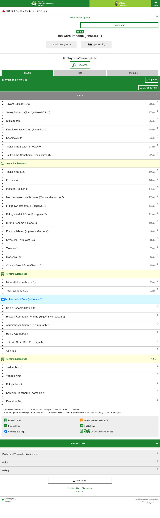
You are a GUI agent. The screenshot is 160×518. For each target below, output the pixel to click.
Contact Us (73, 488)
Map (80, 72)
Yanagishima (13, 375)
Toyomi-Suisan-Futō (18, 103)
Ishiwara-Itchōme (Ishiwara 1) (21, 299)
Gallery (80, 469)
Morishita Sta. (14, 257)
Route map (119, 25)
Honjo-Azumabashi (17, 333)
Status (27, 72)
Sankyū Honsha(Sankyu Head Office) (28, 112)
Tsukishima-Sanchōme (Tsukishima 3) (28, 155)
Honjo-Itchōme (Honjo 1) (20, 308)
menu (155, 3)
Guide (80, 461)
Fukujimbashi (14, 384)
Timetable (133, 72)
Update (153, 79)
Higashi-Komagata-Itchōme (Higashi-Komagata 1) (35, 316)
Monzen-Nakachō (16, 188)
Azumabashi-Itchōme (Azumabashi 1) (28, 325)
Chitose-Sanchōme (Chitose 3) (24, 265)
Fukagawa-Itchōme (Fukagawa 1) (26, 205)
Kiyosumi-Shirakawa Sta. (21, 240)
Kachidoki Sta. (14, 138)
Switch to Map (150, 87)
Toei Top (80, 491)
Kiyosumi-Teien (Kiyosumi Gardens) (27, 231)
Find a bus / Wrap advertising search (80, 453)
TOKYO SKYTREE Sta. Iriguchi (24, 342)
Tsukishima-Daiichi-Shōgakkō (23, 146)
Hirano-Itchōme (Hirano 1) (21, 222)
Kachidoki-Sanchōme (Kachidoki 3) (27, 129)
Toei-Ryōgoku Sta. (17, 290)
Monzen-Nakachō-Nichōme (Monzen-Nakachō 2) (35, 197)
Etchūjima (12, 180)
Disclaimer (87, 488)
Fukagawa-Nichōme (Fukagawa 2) (26, 214)
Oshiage (11, 350)
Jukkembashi (14, 367)
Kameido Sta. (14, 401)
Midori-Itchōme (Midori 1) (21, 282)
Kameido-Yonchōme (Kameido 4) (25, 392)
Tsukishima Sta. (15, 171)
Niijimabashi (13, 120)
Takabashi (12, 248)
